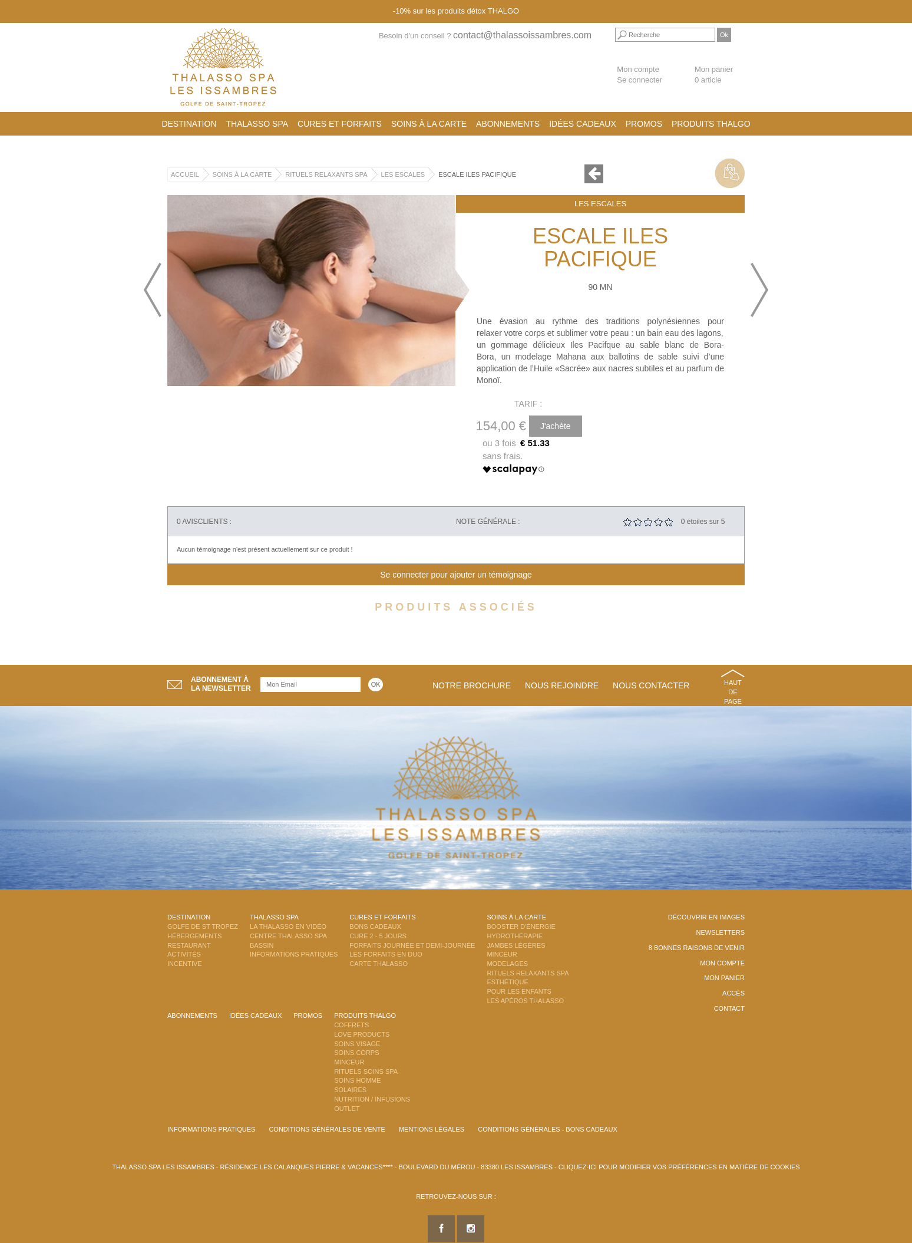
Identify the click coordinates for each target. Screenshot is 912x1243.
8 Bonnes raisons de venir (697, 947)
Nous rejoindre (562, 685)
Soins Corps (356, 1052)
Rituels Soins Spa (366, 1071)
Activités (184, 954)
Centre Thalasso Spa (288, 935)
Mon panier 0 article (714, 75)
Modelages (507, 963)
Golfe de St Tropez (202, 926)
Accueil (185, 174)
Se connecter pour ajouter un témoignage (456, 574)
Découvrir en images (706, 917)
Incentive (184, 963)
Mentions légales (431, 1129)
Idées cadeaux (582, 123)
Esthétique (507, 981)
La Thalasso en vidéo (288, 926)
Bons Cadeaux (375, 926)
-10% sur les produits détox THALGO (456, 10)
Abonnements (508, 123)
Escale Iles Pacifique (477, 174)
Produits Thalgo (711, 123)
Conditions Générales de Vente (327, 1129)
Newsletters (720, 932)
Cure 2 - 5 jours (378, 935)
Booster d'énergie (521, 926)
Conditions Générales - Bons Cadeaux (547, 1129)
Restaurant (189, 945)
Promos (644, 123)
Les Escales (403, 174)
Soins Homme (357, 1080)
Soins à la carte (429, 123)
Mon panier (724, 977)
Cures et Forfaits (340, 123)
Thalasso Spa (257, 123)
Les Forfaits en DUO (385, 954)
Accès (733, 993)
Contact (729, 1008)
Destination (188, 123)
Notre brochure (471, 685)
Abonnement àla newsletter (221, 684)
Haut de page (733, 691)
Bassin (261, 945)
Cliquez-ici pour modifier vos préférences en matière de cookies (679, 1167)
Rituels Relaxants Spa (326, 174)
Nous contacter (651, 685)
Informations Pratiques (294, 954)
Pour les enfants (519, 991)
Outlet (346, 1108)
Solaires (350, 1089)
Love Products (361, 1034)
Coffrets (351, 1024)
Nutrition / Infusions (372, 1099)
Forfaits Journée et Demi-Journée (412, 945)
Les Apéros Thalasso (525, 1000)
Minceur (502, 954)
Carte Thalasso (378, 963)
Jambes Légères (516, 945)
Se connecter (639, 79)
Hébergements (194, 935)
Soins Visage (357, 1043)
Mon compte (638, 69)
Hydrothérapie (515, 935)
